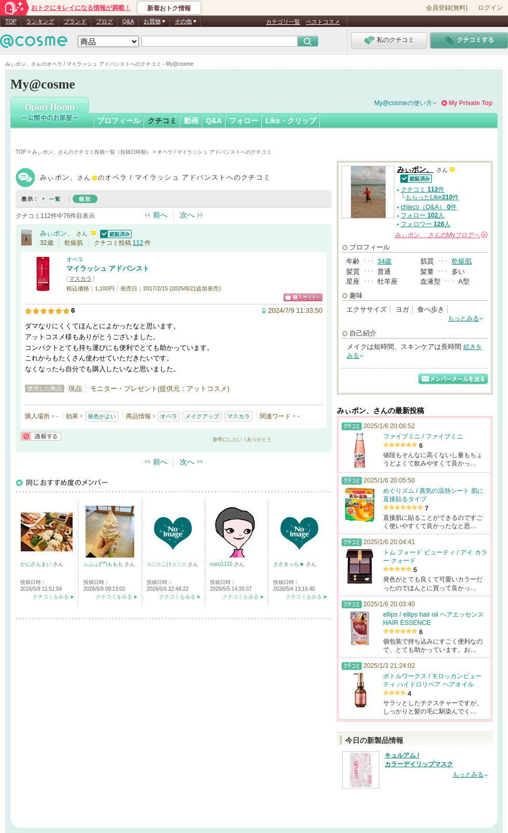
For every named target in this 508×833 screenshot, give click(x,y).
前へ (160, 215)
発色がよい (102, 416)
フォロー (243, 120)
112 (138, 242)
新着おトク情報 (169, 8)
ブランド (75, 21)
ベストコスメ (323, 22)
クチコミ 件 (422, 189)
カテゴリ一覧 (283, 22)
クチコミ (162, 120)
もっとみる (463, 318)
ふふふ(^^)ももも (103, 564)
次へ (187, 215)
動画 (191, 120)
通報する (41, 436)
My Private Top (470, 103)
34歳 (384, 261)
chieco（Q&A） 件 (429, 207)
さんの (441, 235)
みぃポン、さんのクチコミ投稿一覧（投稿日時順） (91, 152)
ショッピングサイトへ (303, 297)
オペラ (74, 259)
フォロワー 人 (425, 224)
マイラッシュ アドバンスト (107, 268)
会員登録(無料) (447, 7)
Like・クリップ (290, 120)
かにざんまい (36, 564)
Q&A (128, 21)
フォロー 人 (422, 215)
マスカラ (80, 278)
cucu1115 (222, 564)
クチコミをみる (51, 597)
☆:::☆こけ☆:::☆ (167, 564)
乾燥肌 (461, 261)
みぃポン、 (57, 233)
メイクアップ (202, 416)
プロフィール (118, 120)
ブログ (104, 21)
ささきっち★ (289, 564)
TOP (11, 21)
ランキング (40, 21)
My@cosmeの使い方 (403, 103)
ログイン (490, 7)
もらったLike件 (432, 197)
